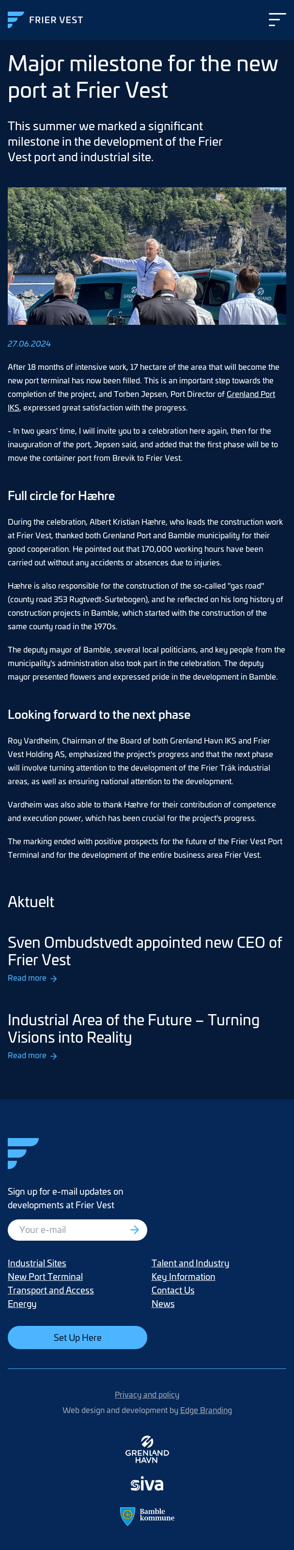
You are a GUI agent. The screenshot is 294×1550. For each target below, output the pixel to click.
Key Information (184, 1276)
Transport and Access (51, 1290)
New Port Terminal (45, 1276)
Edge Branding (206, 1409)
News (163, 1303)
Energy (22, 1303)
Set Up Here (78, 1337)
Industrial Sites (37, 1263)
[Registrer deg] (135, 1230)
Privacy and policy (147, 1394)
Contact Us (173, 1290)
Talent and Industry (191, 1263)
